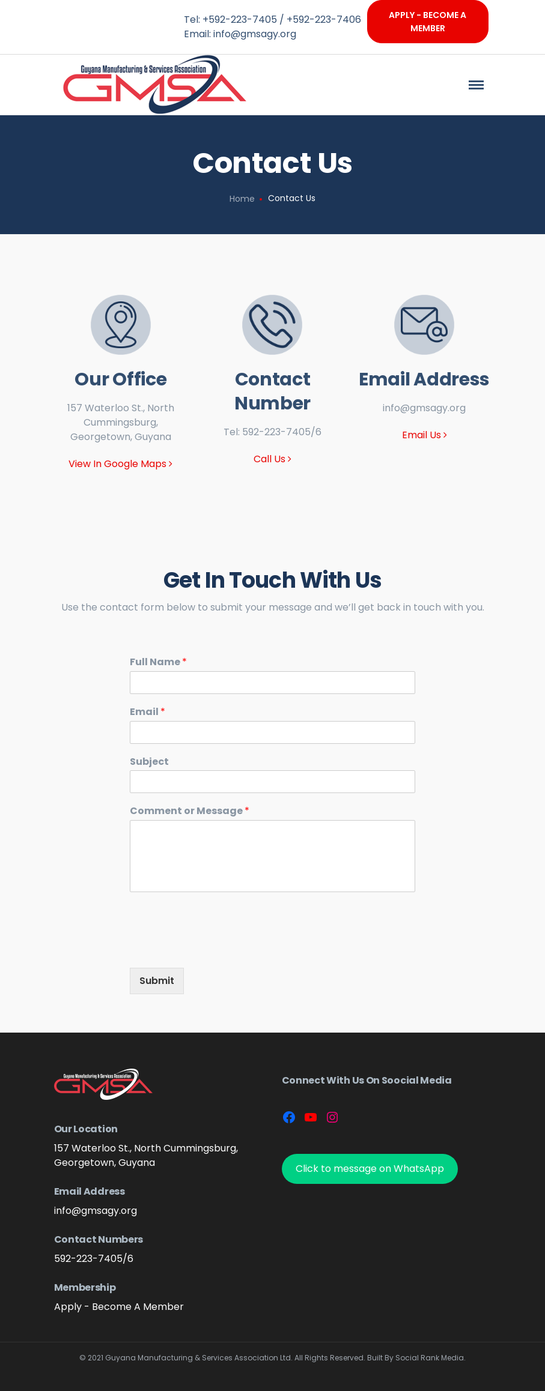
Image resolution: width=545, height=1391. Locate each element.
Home (242, 199)
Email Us (424, 435)
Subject (149, 762)
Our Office (120, 379)
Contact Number (272, 391)
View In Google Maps (120, 463)
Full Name (158, 662)
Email (147, 712)
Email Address (424, 379)
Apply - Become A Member (427, 21)
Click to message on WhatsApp (370, 1168)
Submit (156, 981)
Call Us (272, 459)
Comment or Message (189, 811)
